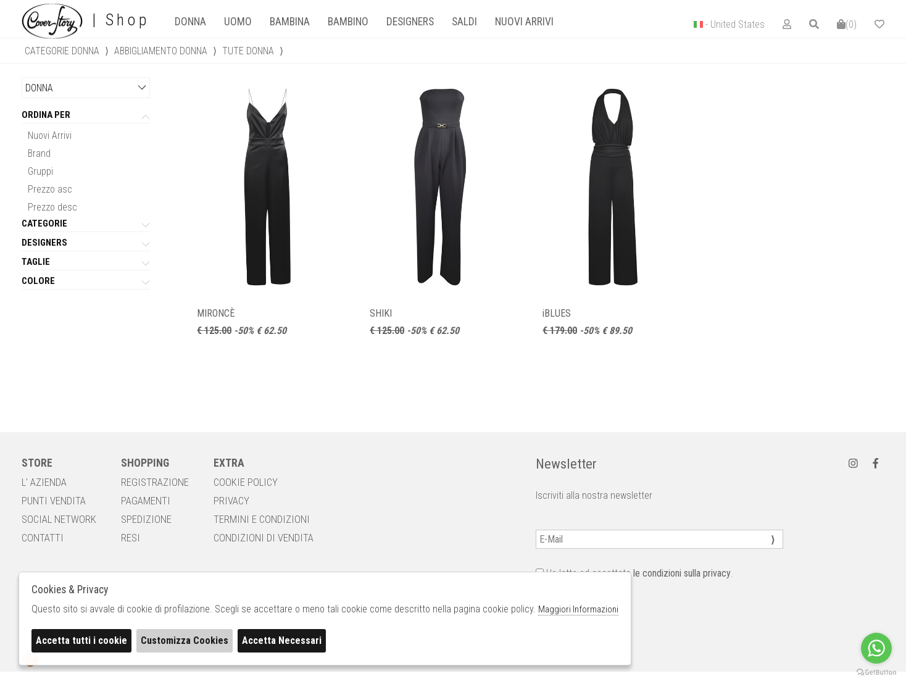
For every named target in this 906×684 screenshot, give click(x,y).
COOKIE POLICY (246, 482)
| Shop (85, 20)
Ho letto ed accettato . (634, 573)
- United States (735, 24)
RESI (130, 538)
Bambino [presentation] (348, 21)
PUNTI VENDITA (54, 500)
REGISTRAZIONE (155, 482)
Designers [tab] (44, 243)
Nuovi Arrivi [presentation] (524, 21)
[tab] (190, 21)
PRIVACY (231, 500)
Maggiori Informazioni (578, 609)
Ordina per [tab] (46, 115)
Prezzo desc (52, 207)
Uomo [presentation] (238, 21)
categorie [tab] (44, 224)
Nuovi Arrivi (50, 135)
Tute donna (248, 51)
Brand (39, 153)
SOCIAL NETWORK (59, 519)
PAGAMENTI (145, 500)
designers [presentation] (410, 21)
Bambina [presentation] (290, 21)
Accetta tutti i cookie (81, 640)
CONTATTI (43, 538)
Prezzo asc (50, 189)
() (847, 24)
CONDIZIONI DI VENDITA (264, 538)
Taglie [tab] (36, 262)
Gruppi (40, 171)
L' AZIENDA (44, 482)
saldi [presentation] (464, 21)
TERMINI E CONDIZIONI (262, 519)
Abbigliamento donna (160, 51)
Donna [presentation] (190, 21)
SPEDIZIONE (146, 519)
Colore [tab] (38, 281)
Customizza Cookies (184, 640)
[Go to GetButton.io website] (876, 671)
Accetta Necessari (282, 640)
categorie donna (62, 51)
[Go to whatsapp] (876, 648)
